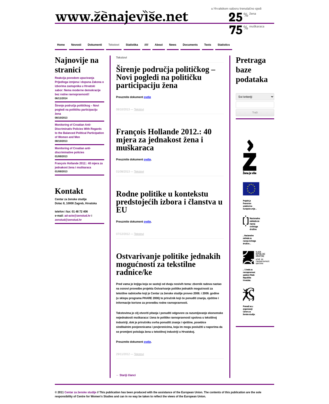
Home (61, 44)
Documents (190, 44)
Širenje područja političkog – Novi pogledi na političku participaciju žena (165, 77)
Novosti (76, 44)
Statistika (132, 44)
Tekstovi (113, 44)
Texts (207, 44)
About (159, 44)
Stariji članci (126, 375)
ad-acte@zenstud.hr (77, 215)
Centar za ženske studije (80, 392)
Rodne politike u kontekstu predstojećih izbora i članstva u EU (169, 201)
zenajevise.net (164, 20)
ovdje (147, 97)
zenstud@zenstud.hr (68, 219)
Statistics (224, 44)
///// (146, 44)
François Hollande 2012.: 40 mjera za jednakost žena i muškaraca (164, 139)
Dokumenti (95, 44)
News (172, 44)
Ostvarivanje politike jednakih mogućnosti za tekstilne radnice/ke (168, 264)
